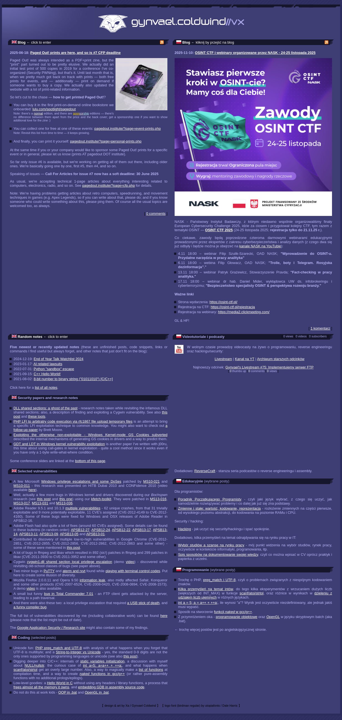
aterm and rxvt (73, 571)
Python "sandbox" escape (54, 369)
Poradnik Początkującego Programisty (210, 499)
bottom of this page (90, 461)
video (130, 562)
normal (38, 113)
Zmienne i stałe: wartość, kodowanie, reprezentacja (219, 508)
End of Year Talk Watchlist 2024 (58, 359)
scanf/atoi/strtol (25, 669)
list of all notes (46, 387)
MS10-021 (151, 481)
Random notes (30, 337)
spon (76, 113)
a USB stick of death (143, 603)
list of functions (151, 669)
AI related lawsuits (47, 364)
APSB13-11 (28, 534)
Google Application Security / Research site (51, 628)
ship (86, 113)
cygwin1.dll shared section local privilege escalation (69, 562)
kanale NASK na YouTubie (260, 246)
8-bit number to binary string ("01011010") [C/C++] (73, 379)
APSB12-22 (121, 530)
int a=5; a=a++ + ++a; (102, 665)
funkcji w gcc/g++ (233, 612)
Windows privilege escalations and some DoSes (81, 481)
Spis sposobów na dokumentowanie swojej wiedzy (218, 554)
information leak (92, 580)
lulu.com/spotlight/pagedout (54, 109)
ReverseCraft (204, 471)
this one (65, 499)
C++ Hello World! (47, 374)
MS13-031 (40, 503)
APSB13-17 (141, 530)
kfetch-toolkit (101, 499)
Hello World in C (60, 683)
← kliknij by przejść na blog (212, 42)
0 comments (155, 213)
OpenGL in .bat (97, 692)
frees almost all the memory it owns (41, 687)
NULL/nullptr (34, 665)
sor (81, 113)
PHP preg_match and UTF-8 (58, 648)
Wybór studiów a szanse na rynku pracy (211, 545)
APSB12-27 (80, 530)
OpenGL (273, 617)
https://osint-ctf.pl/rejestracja (233, 307)
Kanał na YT (244, 359)
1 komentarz (320, 328)
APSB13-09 (49, 534)
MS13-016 (158, 499)
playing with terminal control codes (132, 571)
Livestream (223, 359)
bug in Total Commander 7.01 (68, 594)
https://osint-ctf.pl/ (223, 302)
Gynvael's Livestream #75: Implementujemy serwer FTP (269, 367)
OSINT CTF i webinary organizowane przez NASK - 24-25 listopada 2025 (255, 53)
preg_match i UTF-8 (219, 580)
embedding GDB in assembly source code (111, 687)
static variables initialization (102, 661)
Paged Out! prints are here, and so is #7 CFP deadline (75, 53)
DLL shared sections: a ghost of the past (46, 408)
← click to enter (39, 42)
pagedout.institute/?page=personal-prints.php (105, 141)
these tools (36, 416)
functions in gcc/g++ (102, 674)
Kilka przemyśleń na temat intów (205, 589)
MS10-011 (22, 486)
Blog (22, 42)
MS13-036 (64, 503)
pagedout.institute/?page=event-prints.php (127, 128)
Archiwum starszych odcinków (281, 359)
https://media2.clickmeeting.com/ (244, 312)
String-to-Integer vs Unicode (78, 652)
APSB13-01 (95, 534)
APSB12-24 (100, 530)
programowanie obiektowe (236, 617)
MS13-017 (22, 503)
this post (44, 499)
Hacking (184, 529)
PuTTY (49, 571)
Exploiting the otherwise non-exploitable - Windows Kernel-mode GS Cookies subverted (91, 435)
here (32, 490)
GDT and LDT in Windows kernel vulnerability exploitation (59, 444)
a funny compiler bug (30, 607)
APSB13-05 (69, 534)
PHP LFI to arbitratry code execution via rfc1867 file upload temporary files (73, 421)
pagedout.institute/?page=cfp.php (108, 185)
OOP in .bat (67, 692)
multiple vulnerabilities (82, 508)
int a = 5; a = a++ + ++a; (198, 603)
